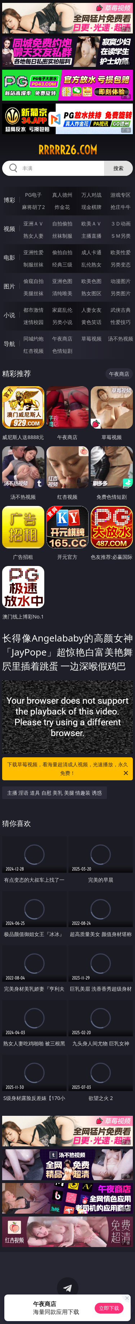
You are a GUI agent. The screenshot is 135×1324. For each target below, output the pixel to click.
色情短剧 (62, 350)
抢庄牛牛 (121, 207)
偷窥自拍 (33, 281)
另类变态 (121, 264)
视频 (9, 229)
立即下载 (109, 1308)
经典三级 (62, 264)
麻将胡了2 (33, 207)
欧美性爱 (121, 252)
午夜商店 (62, 338)
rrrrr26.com (67, 150)
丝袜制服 (62, 235)
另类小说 (62, 322)
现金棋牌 (91, 207)
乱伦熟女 (91, 264)
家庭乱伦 (62, 309)
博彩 (9, 200)
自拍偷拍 (62, 223)
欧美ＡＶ (91, 223)
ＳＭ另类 (121, 235)
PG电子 (33, 194)
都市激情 (33, 309)
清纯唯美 (62, 293)
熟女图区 (91, 293)
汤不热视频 (120, 338)
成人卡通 (91, 252)
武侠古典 (121, 309)
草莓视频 (91, 338)
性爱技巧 (121, 322)
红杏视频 (33, 350)
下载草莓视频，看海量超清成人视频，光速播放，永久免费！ (68, 769)
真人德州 (62, 194)
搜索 (118, 168)
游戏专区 (121, 194)
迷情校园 (33, 322)
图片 (9, 286)
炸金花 (62, 207)
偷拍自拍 (62, 252)
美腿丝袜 (33, 293)
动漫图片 (121, 281)
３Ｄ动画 (121, 223)
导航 (9, 344)
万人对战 (91, 194)
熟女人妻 (33, 235)
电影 (9, 257)
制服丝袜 (33, 264)
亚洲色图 (62, 281)
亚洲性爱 (33, 252)
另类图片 (121, 293)
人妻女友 (91, 309)
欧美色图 (91, 281)
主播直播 (91, 235)
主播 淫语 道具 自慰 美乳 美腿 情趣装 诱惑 (54, 792)
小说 (9, 315)
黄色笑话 (91, 322)
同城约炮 (33, 338)
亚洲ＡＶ (33, 223)
